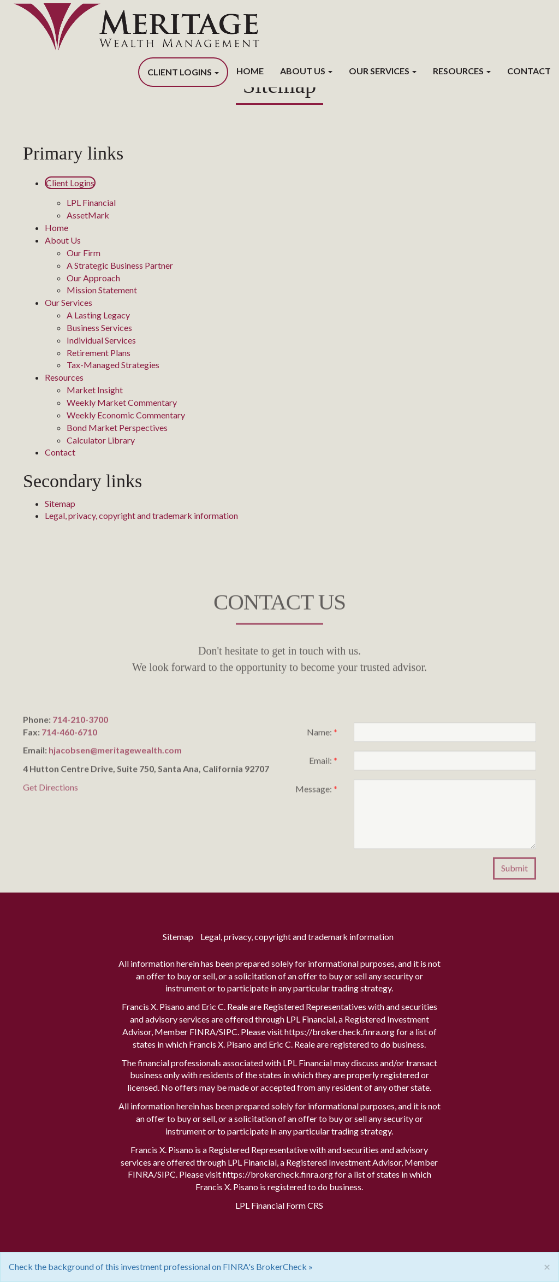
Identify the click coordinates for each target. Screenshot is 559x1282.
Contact (529, 71)
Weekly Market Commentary (122, 402)
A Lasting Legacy (98, 315)
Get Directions (50, 790)
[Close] (547, 1266)
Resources (458, 71)
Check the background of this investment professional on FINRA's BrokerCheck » (161, 1266)
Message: (316, 792)
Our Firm (83, 252)
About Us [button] (306, 71)
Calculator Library (101, 440)
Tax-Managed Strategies (113, 364)
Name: (322, 735)
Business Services (99, 327)
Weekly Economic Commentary (126, 415)
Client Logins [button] (183, 72)
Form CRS (304, 1205)
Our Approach (93, 278)
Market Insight (95, 390)
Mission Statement (102, 290)
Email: (323, 764)
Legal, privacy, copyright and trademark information (141, 515)
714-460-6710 (69, 735)
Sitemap (60, 503)
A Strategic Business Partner (120, 265)
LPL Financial (91, 202)
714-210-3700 (80, 723)
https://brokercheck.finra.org (339, 1031)
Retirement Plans (98, 352)
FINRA (202, 1031)
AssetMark (88, 215)
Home (250, 71)
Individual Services (101, 340)
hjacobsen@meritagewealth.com (115, 754)
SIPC (228, 1031)
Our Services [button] (383, 71)
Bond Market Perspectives (117, 427)
